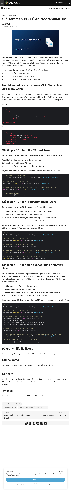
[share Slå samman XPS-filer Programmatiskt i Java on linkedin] (30, 423)
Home (4, 8)
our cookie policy (14, 475)
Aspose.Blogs (12, 16)
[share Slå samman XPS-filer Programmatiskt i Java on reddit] (34, 423)
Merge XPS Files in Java (26, 407)
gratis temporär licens (20, 354)
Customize (20, 484)
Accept (35, 479)
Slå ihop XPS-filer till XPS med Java (17, 73)
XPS (3, 58)
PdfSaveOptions (30, 289)
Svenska (59, 3)
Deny (50, 484)
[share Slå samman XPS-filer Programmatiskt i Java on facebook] (37, 423)
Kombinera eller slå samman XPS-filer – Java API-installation (26, 70)
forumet (5, 384)
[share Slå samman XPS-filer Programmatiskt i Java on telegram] (45, 423)
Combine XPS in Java (10, 407)
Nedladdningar (7, 100)
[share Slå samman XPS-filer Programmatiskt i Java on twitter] (26, 423)
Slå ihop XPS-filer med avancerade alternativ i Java (22, 79)
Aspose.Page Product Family (12, 404)
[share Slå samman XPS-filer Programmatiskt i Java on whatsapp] (41, 423)
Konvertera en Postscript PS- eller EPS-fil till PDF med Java (23, 396)
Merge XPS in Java (41, 407)
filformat (5, 97)
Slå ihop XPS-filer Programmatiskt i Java (19, 76)
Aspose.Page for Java (10, 94)
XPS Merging (27, 365)
